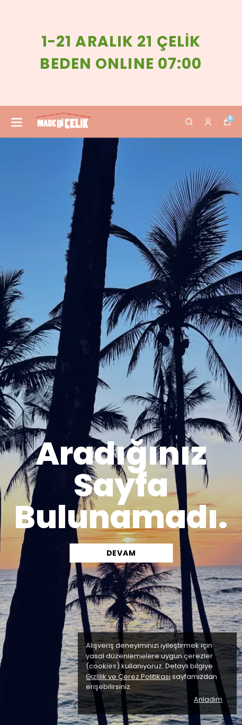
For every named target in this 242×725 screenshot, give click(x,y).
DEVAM (121, 553)
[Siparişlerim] (208, 121)
